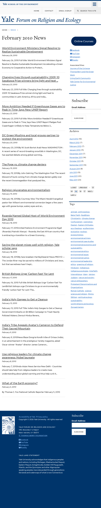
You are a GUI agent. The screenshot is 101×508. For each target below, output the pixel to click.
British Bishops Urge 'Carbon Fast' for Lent (28, 273)
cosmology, (88, 222)
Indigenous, (85, 268)
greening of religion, (85, 264)
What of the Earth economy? (20, 383)
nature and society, (87, 278)
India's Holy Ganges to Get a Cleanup (25, 299)
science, (88, 291)
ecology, (83, 232)
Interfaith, (93, 271)
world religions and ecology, (82, 304)
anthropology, (84, 212)
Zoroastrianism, (77, 307)
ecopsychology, (77, 235)
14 (72, 191)
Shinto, (91, 294)
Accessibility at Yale (27, 417)
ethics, (73, 264)
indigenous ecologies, (80, 271)
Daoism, (74, 225)
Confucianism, (77, 222)
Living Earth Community (80, 78)
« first (73, 187)
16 (80, 191)
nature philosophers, (79, 281)
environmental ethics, (80, 251)
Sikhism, (74, 297)
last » (73, 195)
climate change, (88, 218)
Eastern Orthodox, (86, 225)
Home (4, 30)
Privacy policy (42, 417)
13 (93, 187)
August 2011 (75, 169)
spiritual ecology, (85, 297)
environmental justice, (80, 258)
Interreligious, (76, 274)
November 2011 (76, 157)
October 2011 (75, 161)
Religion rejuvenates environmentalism (26, 190)
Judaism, (74, 278)
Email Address (78, 107)
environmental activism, (81, 238)
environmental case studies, (82, 241)
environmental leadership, (81, 261)
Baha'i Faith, (76, 215)
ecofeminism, (88, 228)
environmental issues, (80, 255)
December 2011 (76, 154)
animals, (74, 212)
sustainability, (76, 301)
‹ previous (83, 187)
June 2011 (74, 176)
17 (84, 191)
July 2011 (73, 172)
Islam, (85, 274)
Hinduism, (75, 268)
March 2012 (74, 143)
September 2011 (76, 165)
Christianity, (76, 218)
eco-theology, (76, 228)
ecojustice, (75, 232)
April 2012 (74, 139)
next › (90, 191)
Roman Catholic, (78, 291)
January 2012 (75, 150)
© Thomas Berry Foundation (33, 435)
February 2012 (75, 146)
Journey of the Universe (80, 68)
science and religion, (79, 294)
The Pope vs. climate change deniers (24, 164)
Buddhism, (85, 215)
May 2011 (73, 180)
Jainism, (92, 274)
